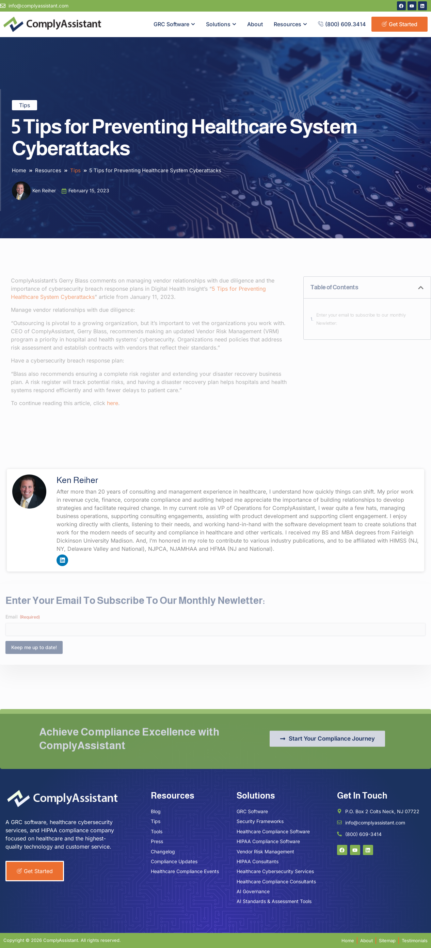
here (112, 403)
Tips (24, 105)
